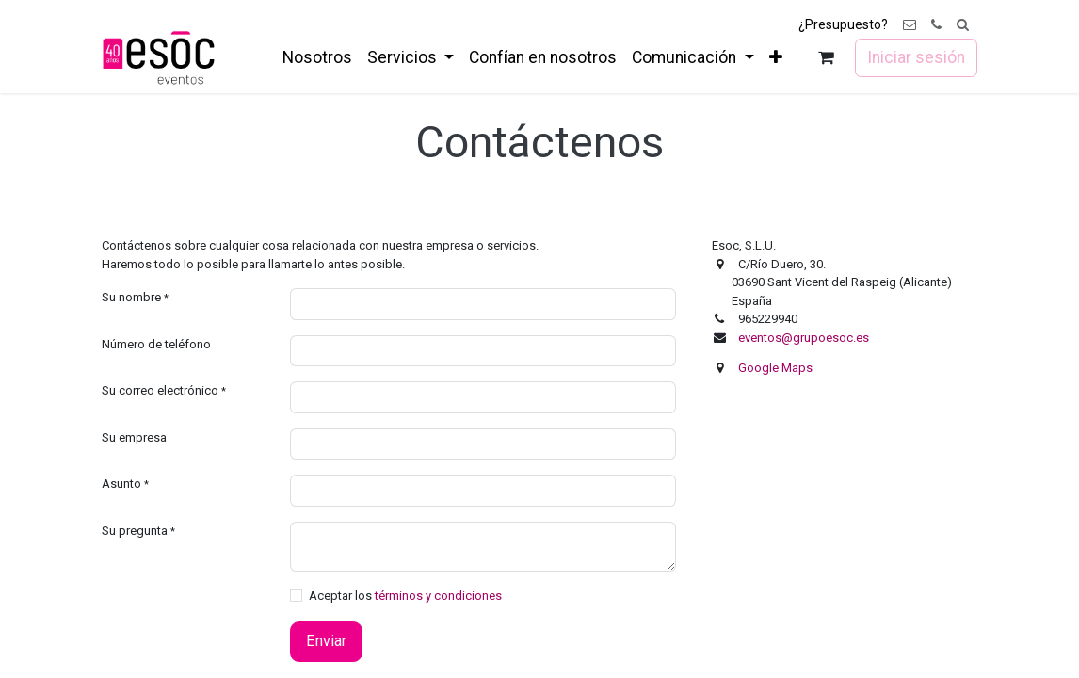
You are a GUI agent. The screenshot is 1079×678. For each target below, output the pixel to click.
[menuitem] (317, 57)
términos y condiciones (438, 596)
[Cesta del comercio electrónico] (826, 58)
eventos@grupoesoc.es (803, 338)
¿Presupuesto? (843, 24)
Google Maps (775, 368)
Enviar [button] (326, 641)
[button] (962, 25)
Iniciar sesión (916, 57)
